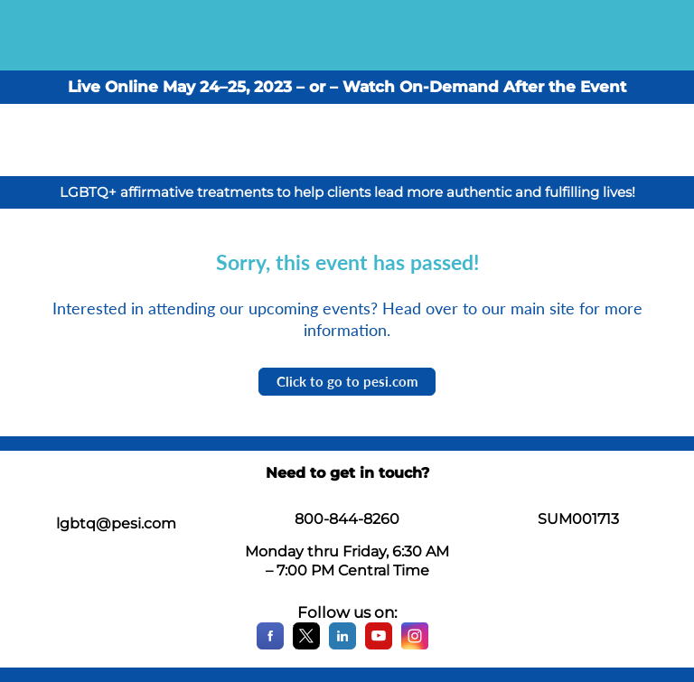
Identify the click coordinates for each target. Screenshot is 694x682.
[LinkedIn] (342, 645)
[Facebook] (270, 645)
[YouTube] (378, 645)
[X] (306, 645)
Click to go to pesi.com (347, 381)
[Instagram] (414, 645)
